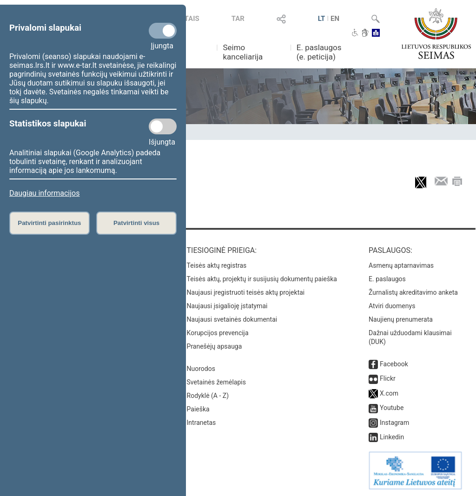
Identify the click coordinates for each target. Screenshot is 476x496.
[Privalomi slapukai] (163, 31)
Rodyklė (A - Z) (208, 395)
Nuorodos (201, 368)
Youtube (391, 407)
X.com (389, 393)
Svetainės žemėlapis (216, 382)
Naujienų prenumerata (401, 319)
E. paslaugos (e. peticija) (319, 52)
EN (335, 18)
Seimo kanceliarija (243, 52)
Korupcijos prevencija (218, 333)
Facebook (394, 364)
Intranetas (201, 422)
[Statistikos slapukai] (163, 126)
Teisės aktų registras (217, 265)
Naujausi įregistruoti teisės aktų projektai (246, 292)
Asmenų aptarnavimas (401, 265)
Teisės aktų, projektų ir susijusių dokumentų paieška (262, 279)
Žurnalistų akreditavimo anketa (413, 292)
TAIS (192, 18)
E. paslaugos (387, 279)
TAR (238, 18)
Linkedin (392, 437)
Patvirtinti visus (136, 222)
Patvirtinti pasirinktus (49, 222)
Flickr (388, 378)
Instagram (394, 422)
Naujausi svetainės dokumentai (232, 319)
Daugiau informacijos (44, 193)
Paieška (198, 409)
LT (321, 18)
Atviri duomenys (392, 306)
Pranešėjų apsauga (214, 346)
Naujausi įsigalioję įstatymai (227, 306)
